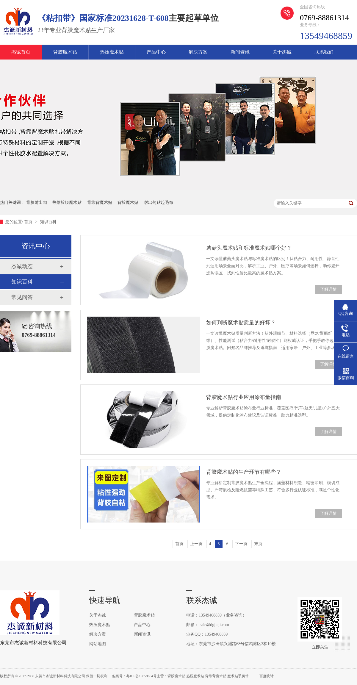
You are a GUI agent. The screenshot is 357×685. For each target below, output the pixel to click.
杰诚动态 (22, 266)
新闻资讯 (240, 51)
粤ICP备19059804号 (141, 676)
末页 (258, 544)
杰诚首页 (20, 51)
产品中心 (156, 51)
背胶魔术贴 (65, 51)
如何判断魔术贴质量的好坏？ (241, 323)
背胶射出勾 (36, 202)
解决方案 (198, 51)
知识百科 (48, 222)
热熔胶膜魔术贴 (67, 202)
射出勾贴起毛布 (158, 202)
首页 (29, 222)
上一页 (196, 544)
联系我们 (323, 51)
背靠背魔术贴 (99, 202)
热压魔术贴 (112, 51)
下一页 (241, 544)
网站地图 (97, 644)
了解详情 (328, 289)
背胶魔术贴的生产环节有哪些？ (243, 472)
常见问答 (22, 297)
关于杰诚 (282, 51)
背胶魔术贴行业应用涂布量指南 (243, 397)
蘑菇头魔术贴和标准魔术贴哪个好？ (249, 248)
